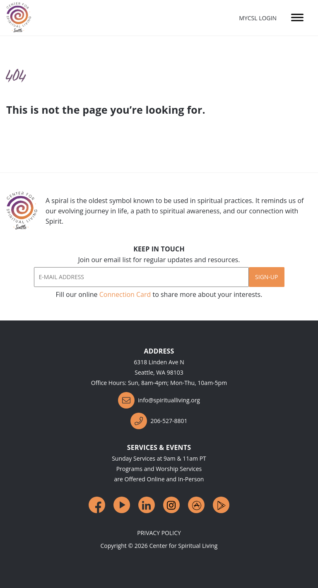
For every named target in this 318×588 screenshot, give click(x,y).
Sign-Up (266, 277)
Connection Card (125, 294)
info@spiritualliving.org (159, 400)
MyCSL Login (258, 18)
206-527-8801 (158, 421)
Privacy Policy (159, 533)
